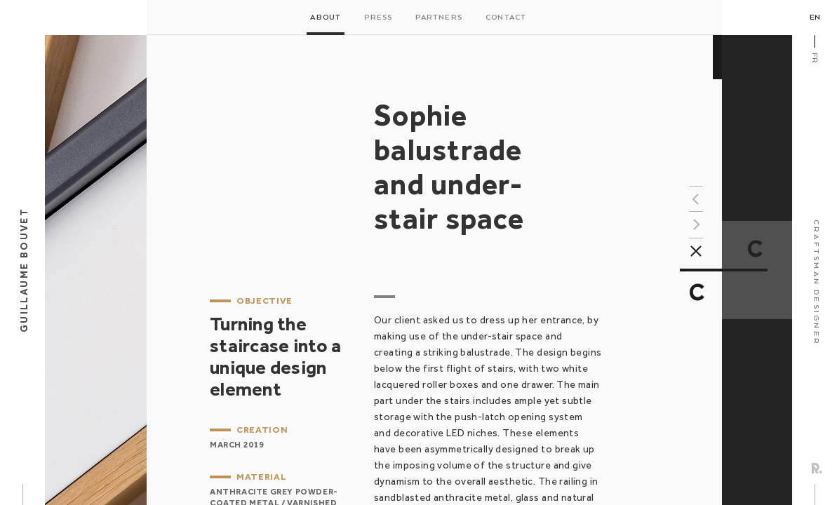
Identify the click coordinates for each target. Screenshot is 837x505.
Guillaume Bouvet (23, 270)
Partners (438, 17)
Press (378, 17)
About (325, 17)
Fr (814, 58)
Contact (506, 17)
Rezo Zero (817, 468)
